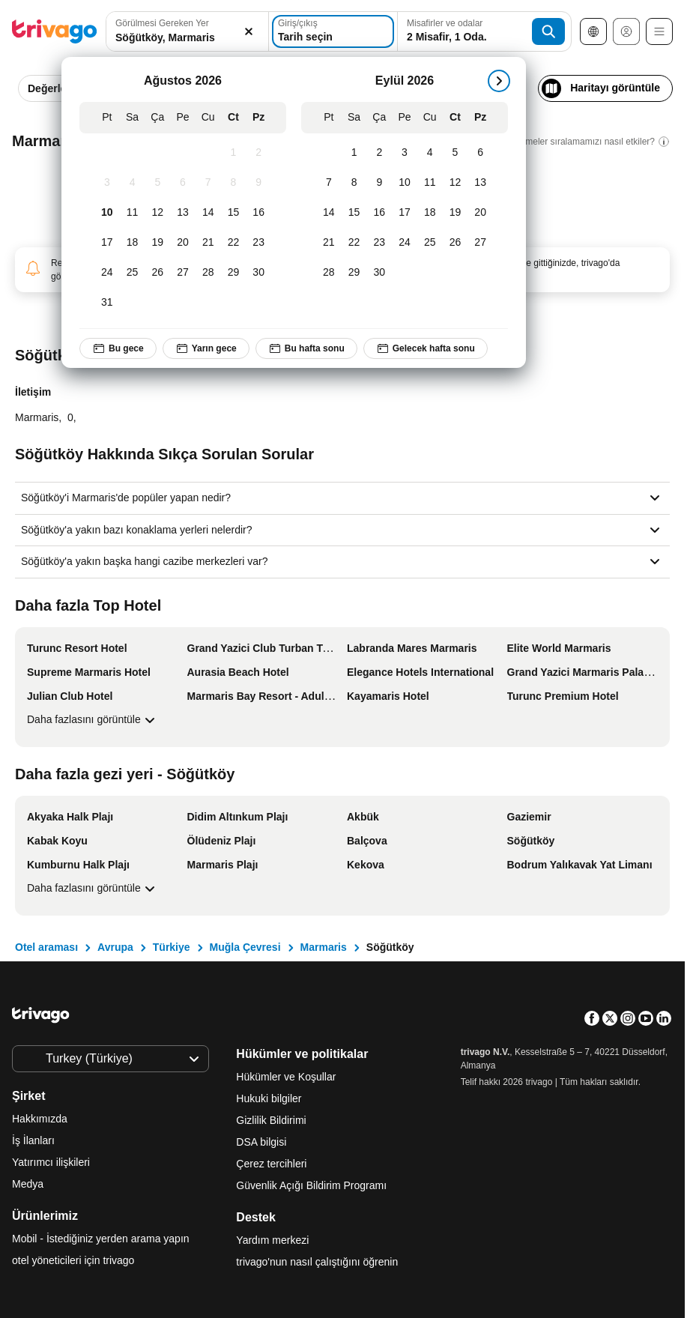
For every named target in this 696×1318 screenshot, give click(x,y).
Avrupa (115, 947)
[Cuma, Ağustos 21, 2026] (208, 242)
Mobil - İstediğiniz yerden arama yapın (101, 1239)
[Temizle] (248, 32)
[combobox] (187, 31)
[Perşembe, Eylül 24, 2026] (404, 242)
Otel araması (46, 947)
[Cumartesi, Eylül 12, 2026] (455, 182)
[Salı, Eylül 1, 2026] (354, 152)
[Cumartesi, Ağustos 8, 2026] (233, 182)
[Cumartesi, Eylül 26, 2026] (455, 242)
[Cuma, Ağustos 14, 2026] (208, 212)
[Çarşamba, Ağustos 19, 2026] (157, 242)
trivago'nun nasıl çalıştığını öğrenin (317, 1262)
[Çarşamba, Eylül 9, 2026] (379, 182)
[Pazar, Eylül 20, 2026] (480, 212)
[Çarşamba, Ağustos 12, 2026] (157, 212)
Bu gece (118, 348)
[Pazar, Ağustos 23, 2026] (258, 242)
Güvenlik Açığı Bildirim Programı (311, 1185)
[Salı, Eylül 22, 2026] (354, 242)
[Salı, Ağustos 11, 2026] (132, 212)
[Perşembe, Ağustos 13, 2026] (183, 212)
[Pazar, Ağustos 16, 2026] (258, 212)
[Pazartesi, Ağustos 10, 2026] (107, 212)
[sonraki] (499, 81)
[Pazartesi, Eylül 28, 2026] (329, 272)
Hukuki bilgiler (268, 1098)
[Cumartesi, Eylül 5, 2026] (455, 152)
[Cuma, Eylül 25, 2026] (430, 242)
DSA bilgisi (261, 1142)
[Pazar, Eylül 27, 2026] (480, 242)
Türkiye (171, 947)
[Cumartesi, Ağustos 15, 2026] (233, 212)
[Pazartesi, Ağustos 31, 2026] (107, 302)
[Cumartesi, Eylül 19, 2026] (455, 212)
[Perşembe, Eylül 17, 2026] (404, 212)
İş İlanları (33, 1140)
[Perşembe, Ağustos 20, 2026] (183, 242)
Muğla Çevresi (245, 947)
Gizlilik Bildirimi (271, 1120)
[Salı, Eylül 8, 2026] (354, 182)
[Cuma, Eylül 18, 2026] (430, 212)
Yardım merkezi (272, 1240)
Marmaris (323, 947)
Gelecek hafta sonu (425, 348)
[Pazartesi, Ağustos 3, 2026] (107, 182)
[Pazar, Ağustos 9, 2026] (258, 182)
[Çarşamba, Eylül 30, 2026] (379, 272)
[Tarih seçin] (333, 31)
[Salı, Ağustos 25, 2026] (132, 272)
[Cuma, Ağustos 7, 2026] (208, 182)
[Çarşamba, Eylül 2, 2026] (379, 152)
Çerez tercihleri (272, 1164)
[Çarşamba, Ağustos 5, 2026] (157, 182)
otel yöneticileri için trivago (73, 1260)
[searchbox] (187, 38)
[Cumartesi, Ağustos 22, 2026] (233, 242)
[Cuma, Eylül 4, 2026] (430, 152)
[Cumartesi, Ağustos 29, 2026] (233, 272)
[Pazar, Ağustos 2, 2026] (258, 152)
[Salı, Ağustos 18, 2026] (132, 242)
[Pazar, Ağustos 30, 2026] (258, 272)
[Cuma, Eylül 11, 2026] (430, 182)
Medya (27, 1184)
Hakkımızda (39, 1119)
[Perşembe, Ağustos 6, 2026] (183, 182)
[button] (187, 32)
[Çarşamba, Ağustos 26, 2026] (157, 272)
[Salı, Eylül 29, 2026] (354, 272)
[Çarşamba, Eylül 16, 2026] (379, 212)
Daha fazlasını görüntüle (93, 720)
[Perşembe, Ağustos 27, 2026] (183, 272)
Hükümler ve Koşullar (286, 1077)
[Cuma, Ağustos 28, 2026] (208, 272)
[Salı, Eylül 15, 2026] (354, 212)
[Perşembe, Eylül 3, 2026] (404, 152)
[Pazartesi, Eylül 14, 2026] (329, 212)
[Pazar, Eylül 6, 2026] (480, 152)
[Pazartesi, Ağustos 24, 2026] (107, 272)
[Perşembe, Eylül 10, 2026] (404, 182)
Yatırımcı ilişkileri (51, 1162)
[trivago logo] (54, 31)
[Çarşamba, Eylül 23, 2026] (379, 242)
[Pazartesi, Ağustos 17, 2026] (107, 242)
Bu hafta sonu (306, 348)
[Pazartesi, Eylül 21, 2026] (329, 242)
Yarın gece (206, 348)
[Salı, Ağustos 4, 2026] (132, 182)
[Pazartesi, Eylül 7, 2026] (329, 182)
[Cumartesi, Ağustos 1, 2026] (233, 152)
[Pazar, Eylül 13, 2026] (480, 182)
